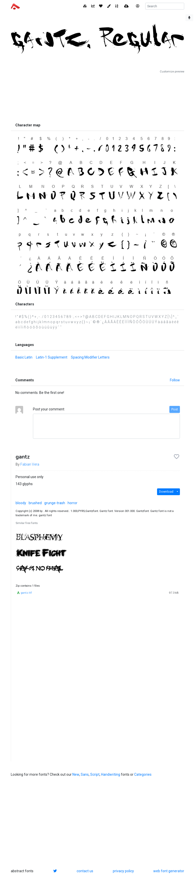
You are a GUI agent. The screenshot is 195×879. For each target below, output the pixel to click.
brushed (35, 503)
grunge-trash (54, 503)
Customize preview (172, 71)
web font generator (168, 871)
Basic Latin (23, 357)
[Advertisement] (97, 97)
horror (72, 503)
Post (174, 409)
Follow (175, 380)
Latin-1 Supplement (51, 357)
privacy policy (123, 871)
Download (166, 491)
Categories (143, 774)
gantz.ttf (26, 592)
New (75, 774)
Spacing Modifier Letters (90, 357)
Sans (85, 774)
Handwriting (110, 774)
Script (95, 774)
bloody (21, 503)
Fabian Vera (29, 464)
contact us (85, 871)
